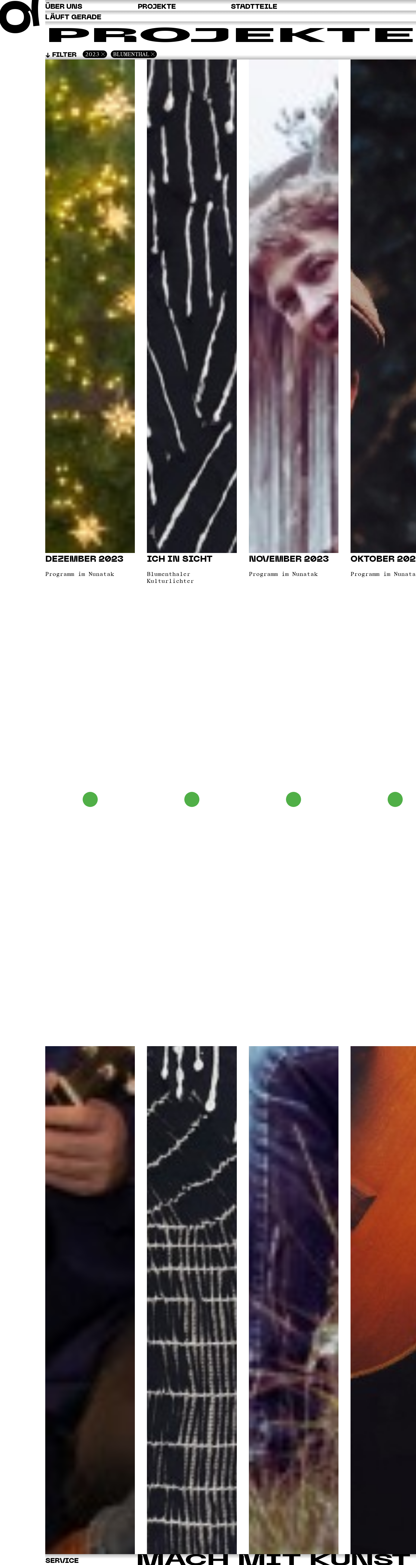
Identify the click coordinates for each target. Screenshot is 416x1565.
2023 (92, 54)
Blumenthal (131, 54)
